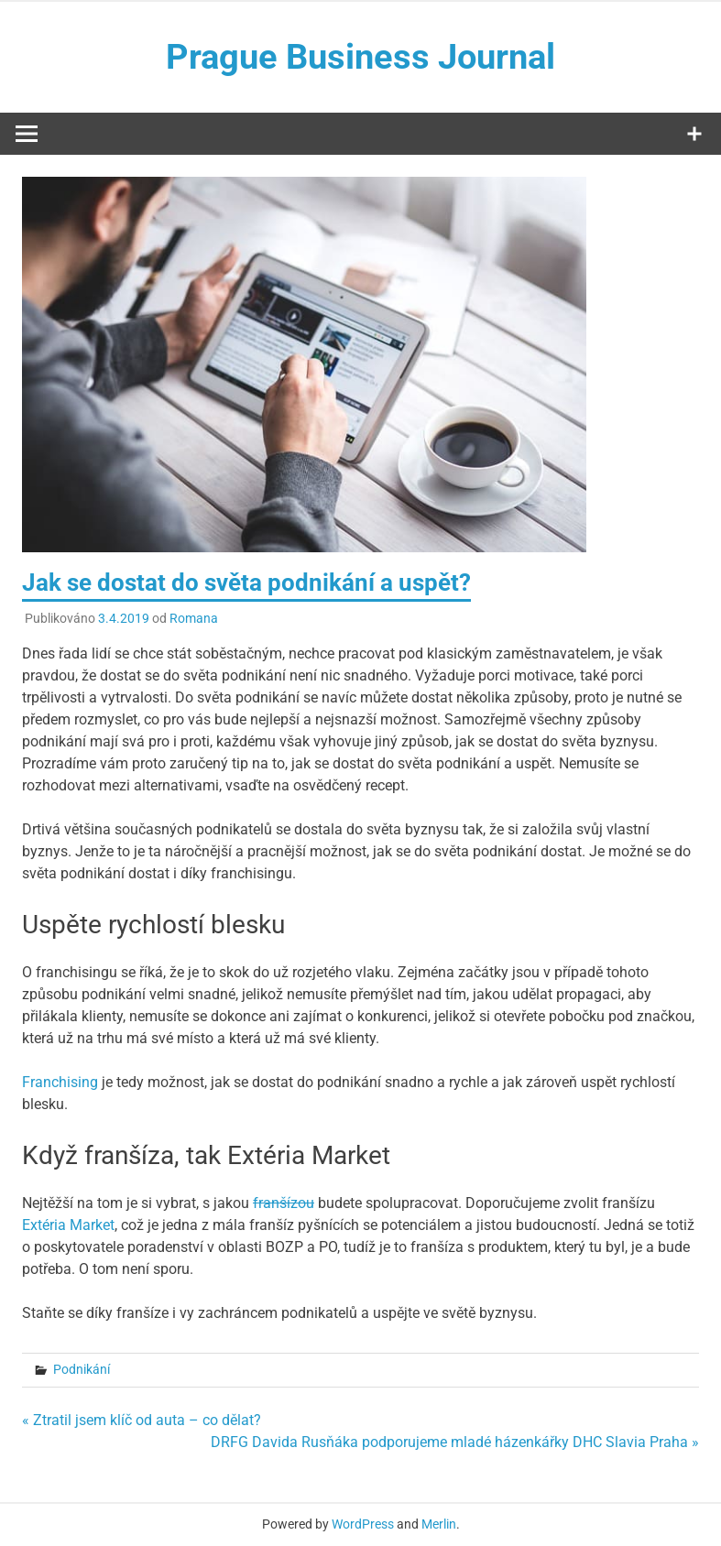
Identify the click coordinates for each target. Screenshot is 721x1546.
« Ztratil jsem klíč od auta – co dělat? (141, 1420)
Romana (193, 618)
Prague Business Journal (360, 57)
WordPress (363, 1524)
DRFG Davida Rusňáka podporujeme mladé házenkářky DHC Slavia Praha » (455, 1442)
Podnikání (81, 1369)
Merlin (438, 1524)
